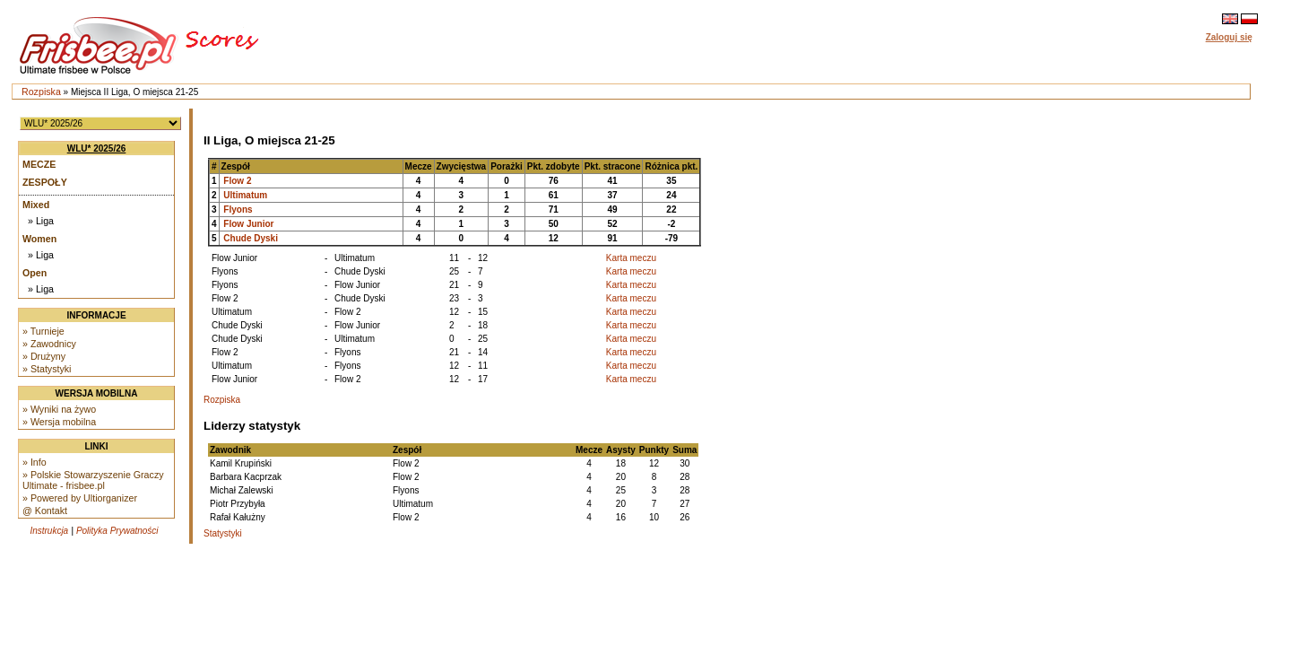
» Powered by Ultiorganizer (79, 498)
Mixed (35, 204)
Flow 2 (237, 181)
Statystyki (223, 533)
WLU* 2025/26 (96, 148)
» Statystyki (46, 368)
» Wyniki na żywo (59, 409)
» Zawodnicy (49, 343)
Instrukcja (49, 531)
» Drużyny (43, 356)
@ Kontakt (44, 510)
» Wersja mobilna (59, 421)
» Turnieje (43, 331)
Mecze (39, 164)
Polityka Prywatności (117, 531)
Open (34, 272)
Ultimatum (245, 195)
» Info (34, 462)
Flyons (237, 209)
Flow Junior (248, 224)
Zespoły (44, 182)
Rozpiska (41, 91)
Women (39, 238)
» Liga (41, 220)
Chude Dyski (250, 238)
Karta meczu (631, 258)
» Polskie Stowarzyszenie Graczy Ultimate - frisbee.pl (93, 480)
